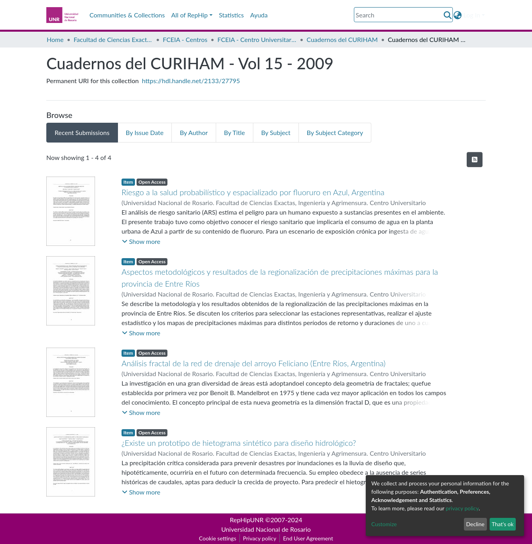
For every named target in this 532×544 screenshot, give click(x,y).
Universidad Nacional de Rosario (266, 529)
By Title (234, 132)
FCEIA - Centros (185, 39)
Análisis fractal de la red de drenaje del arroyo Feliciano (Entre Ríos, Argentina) (254, 363)
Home (55, 39)
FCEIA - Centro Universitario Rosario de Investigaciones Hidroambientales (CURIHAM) (256, 39)
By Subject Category (335, 132)
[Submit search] (448, 15)
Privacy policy (259, 538)
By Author (194, 132)
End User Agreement (308, 538)
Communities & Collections (127, 15)
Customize (384, 524)
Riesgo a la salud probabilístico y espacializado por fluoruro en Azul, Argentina (253, 192)
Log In (472, 15)
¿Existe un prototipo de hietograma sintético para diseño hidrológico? (239, 442)
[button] (458, 15)
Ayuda (259, 15)
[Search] (403, 14)
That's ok (502, 524)
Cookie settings (217, 538)
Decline (475, 524)
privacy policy (462, 508)
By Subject (276, 132)
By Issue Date (145, 132)
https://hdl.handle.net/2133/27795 (191, 80)
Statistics (231, 15)
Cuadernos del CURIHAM (342, 39)
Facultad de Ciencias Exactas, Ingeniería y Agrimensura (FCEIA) (113, 39)
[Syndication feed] (475, 159)
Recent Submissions (82, 132)
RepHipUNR (247, 519)
